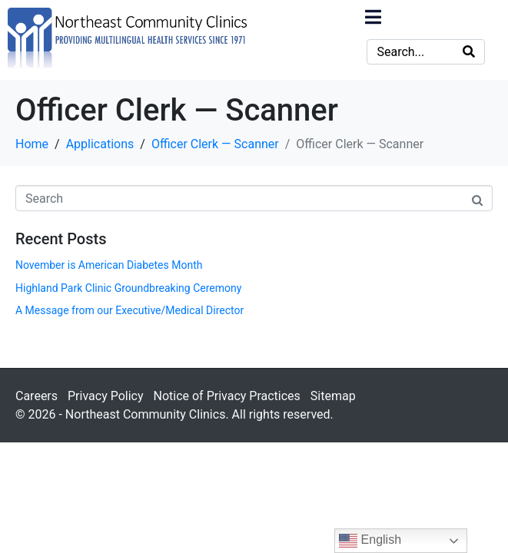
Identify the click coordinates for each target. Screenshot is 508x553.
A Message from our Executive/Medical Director (129, 310)
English (370, 540)
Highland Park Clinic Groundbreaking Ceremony (128, 288)
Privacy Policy (106, 396)
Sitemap (333, 396)
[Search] (468, 52)
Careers (36, 396)
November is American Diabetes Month (108, 265)
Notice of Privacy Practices (226, 396)
